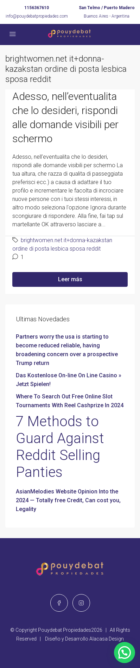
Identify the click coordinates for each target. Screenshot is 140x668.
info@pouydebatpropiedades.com (37, 16)
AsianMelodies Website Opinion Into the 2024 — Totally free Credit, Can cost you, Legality (68, 500)
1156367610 (36, 7)
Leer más (70, 279)
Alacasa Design (106, 639)
